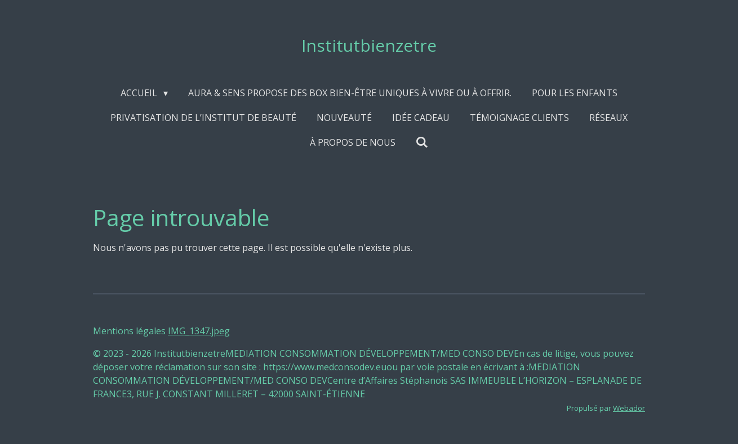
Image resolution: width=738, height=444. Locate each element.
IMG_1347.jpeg (199, 331)
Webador (629, 408)
